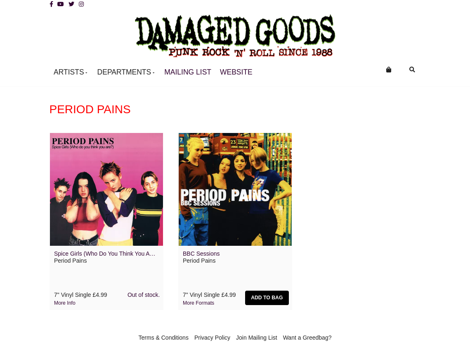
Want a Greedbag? (307, 337)
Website (236, 72)
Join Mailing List (256, 337)
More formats (198, 303)
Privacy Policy (212, 337)
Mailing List (187, 72)
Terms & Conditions (164, 337)
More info (65, 303)
